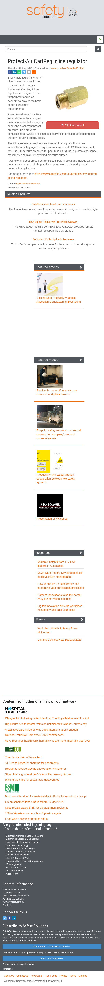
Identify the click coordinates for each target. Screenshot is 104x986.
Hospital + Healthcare (16, 867)
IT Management (13, 864)
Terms (73, 975)
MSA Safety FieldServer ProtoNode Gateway (53, 221)
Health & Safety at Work (18, 858)
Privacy (63, 975)
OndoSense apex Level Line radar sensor (53, 204)
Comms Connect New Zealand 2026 (59, 639)
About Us (9, 975)
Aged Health (12, 874)
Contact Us (22, 975)
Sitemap (82, 975)
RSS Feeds (51, 975)
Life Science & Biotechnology (20, 848)
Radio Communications (17, 854)
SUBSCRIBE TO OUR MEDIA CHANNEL (52, 946)
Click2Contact (72, 125)
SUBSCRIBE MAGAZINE (51, 958)
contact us (8, 969)
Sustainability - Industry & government (24, 861)
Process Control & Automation (20, 851)
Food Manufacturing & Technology (23, 842)
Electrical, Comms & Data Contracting (24, 836)
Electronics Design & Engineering (22, 839)
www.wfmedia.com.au (13, 902)
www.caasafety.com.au (28, 183)
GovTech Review (14, 870)
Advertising (36, 975)
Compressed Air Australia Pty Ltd (67, 68)
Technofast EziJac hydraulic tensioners (53, 239)
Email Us (7, 905)
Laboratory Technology (17, 845)
